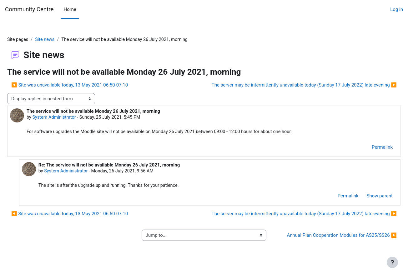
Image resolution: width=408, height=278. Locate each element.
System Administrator (70, 118)
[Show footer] (392, 262)
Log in (396, 9)
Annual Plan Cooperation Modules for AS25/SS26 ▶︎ (329, 240)
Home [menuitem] (69, 9)
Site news (61, 39)
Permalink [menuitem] (367, 148)
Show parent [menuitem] (365, 197)
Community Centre (29, 9)
